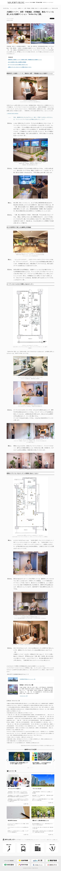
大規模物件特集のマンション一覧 (27, 679)
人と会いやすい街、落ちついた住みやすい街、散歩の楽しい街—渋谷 (42, 828)
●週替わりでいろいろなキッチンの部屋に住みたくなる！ (20, 67)
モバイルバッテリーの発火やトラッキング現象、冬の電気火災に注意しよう (18, 824)
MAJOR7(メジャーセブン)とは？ (48, 2)
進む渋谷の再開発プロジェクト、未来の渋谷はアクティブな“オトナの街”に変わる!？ (42, 824)
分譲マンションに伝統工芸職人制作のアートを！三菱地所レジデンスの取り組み (42, 800)
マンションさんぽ (13, 8)
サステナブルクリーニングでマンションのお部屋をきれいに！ (18, 828)
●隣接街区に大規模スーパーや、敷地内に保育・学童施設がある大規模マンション (25, 59)
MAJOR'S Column (12, 820)
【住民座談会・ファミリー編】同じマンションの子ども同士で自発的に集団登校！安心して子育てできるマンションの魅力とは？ (18, 800)
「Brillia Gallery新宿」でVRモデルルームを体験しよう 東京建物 (42, 792)
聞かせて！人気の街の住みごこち (41, 820)
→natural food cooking (12, 113)
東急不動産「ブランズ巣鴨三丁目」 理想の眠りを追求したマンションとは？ (42, 796)
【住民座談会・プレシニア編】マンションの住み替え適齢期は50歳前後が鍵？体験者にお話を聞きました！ (18, 796)
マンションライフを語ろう (14, 788)
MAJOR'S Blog (6, 8)
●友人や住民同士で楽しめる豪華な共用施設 (17, 62)
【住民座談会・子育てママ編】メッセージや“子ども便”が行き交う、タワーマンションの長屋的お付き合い (18, 792)
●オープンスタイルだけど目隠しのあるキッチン (18, 64)
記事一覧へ (26, 803)
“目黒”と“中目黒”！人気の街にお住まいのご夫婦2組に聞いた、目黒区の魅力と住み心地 (42, 831)
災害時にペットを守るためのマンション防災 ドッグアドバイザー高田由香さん (18, 831)
